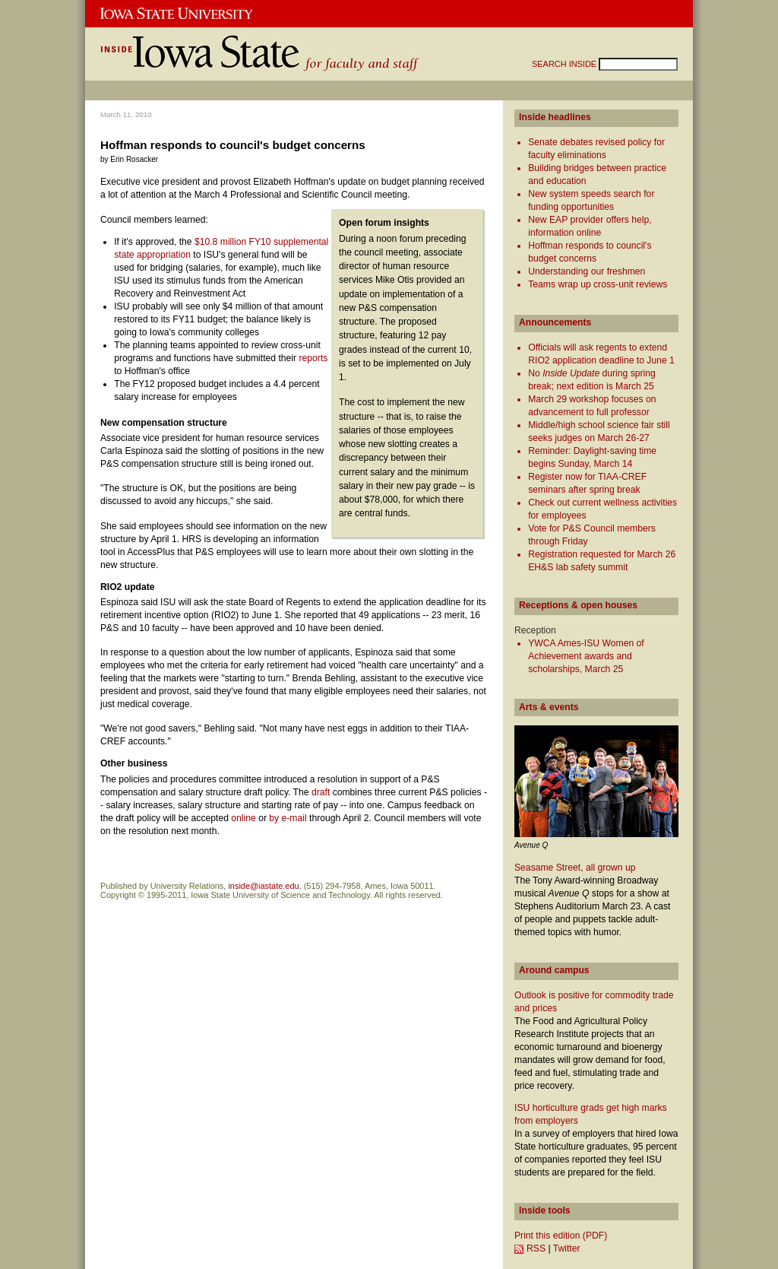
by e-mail (287, 818)
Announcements (555, 322)
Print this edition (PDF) (560, 1235)
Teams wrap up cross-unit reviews (597, 284)
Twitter (566, 1248)
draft (321, 792)
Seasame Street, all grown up (574, 867)
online (243, 818)
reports (313, 358)
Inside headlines (555, 117)
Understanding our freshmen (586, 271)
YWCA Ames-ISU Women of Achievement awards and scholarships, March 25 (586, 656)
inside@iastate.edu (263, 885)
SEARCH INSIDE (565, 63)
